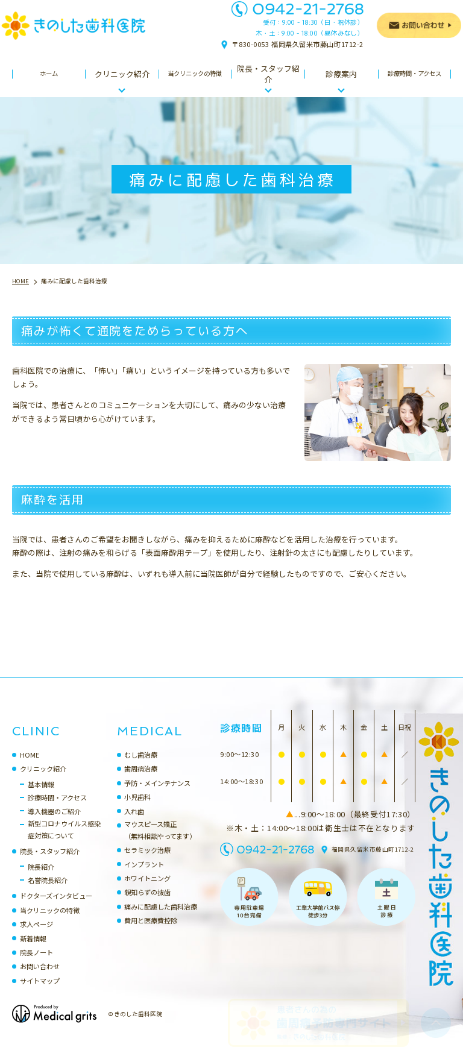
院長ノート (36, 964)
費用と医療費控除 (150, 932)
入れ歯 (134, 823)
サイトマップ (40, 993)
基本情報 (41, 796)
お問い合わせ (40, 978)
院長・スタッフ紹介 (50, 863)
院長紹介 (41, 879)
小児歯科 (137, 809)
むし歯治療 (140, 766)
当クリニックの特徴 (50, 922)
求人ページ (36, 936)
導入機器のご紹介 (54, 823)
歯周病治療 (140, 780)
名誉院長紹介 (48, 892)
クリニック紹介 (43, 780)
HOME (29, 766)
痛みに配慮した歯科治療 (160, 918)
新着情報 (33, 950)
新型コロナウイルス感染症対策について (64, 841)
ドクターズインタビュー (56, 908)
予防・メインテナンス (157, 795)
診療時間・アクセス (57, 809)
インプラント (144, 876)
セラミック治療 (147, 862)
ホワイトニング (147, 890)
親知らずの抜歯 (147, 904)
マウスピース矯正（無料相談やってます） (160, 842)
